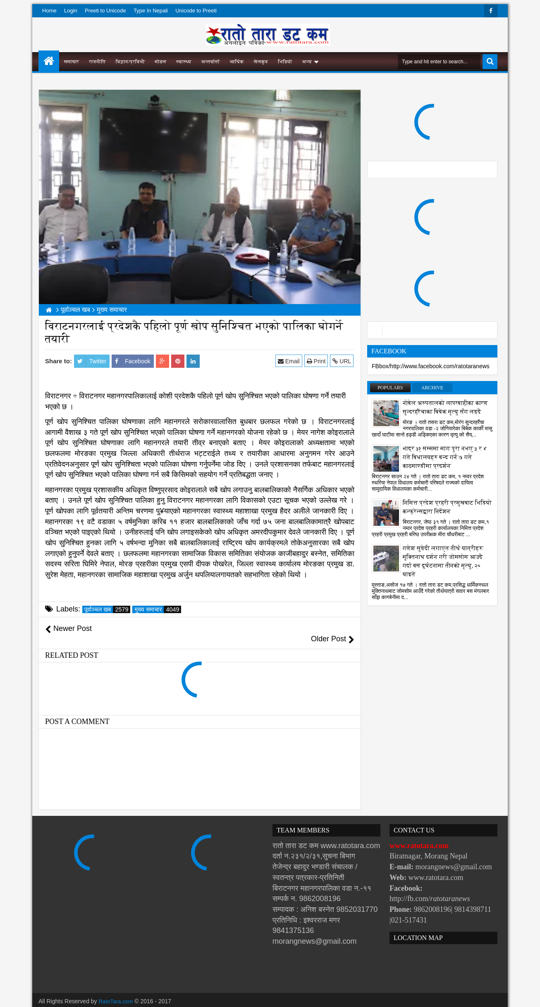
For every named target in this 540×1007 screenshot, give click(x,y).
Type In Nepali (151, 10)
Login (70, 10)
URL (342, 361)
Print (316, 361)
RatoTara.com (117, 990)
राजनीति (97, 62)
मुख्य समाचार (157, 609)
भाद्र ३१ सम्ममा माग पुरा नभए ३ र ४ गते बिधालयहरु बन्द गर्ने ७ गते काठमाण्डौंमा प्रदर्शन (445, 457)
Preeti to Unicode (105, 10)
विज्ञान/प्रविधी (130, 62)
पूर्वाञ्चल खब (107, 609)
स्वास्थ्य (184, 62)
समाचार (71, 62)
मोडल (161, 62)
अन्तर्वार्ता (210, 62)
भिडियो (285, 62)
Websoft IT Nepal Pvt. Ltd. (109, 998)
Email (290, 361)
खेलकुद (261, 62)
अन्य (307, 62)
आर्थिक (237, 62)
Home (49, 10)
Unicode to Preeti (196, 10)
